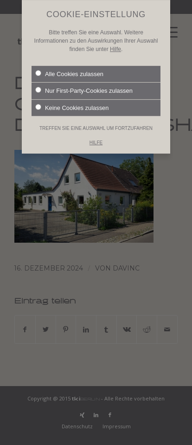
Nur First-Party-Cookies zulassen (84, 84)
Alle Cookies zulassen (69, 67)
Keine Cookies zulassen (72, 100)
